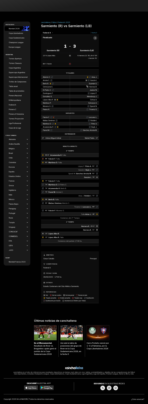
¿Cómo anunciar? (137, 399)
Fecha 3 (94, 33)
